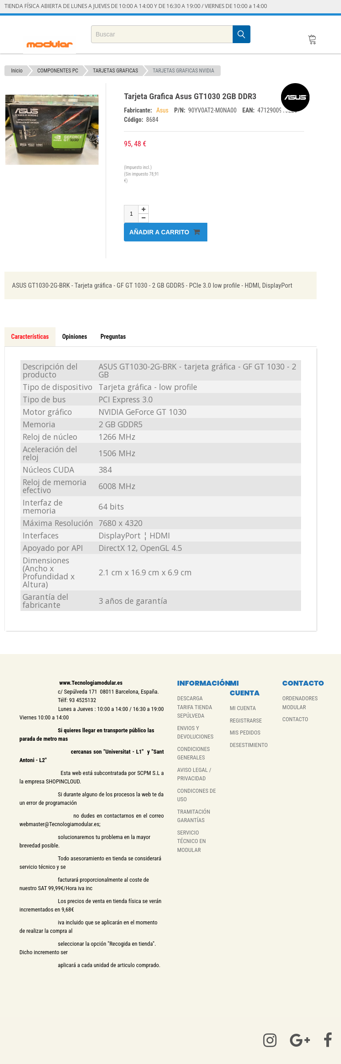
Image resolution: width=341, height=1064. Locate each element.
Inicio (17, 71)
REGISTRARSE (246, 720)
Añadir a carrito (164, 232)
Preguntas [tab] (113, 336)
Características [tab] (30, 336)
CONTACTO (295, 719)
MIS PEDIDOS (245, 732)
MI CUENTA (243, 708)
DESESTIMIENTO (249, 745)
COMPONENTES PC (57, 71)
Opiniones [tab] (74, 336)
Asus (163, 110)
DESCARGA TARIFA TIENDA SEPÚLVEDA (194, 707)
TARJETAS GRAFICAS (115, 71)
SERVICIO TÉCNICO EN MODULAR (191, 841)
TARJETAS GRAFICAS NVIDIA (183, 71)
